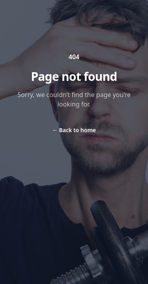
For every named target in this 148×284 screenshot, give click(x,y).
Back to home (74, 130)
